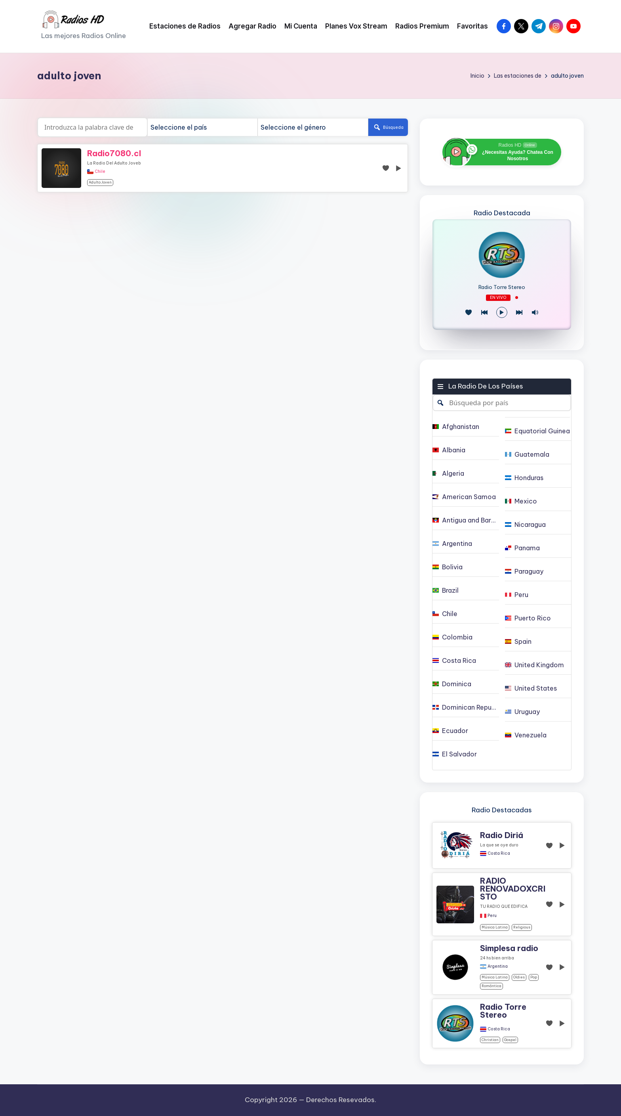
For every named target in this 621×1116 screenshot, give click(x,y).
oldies (519, 977)
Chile (100, 172)
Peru (492, 916)
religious (521, 927)
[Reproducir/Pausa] (501, 312)
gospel (510, 1040)
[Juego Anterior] (484, 312)
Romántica (491, 986)
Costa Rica (499, 854)
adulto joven (100, 182)
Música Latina (495, 927)
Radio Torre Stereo (501, 287)
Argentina (498, 967)
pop (533, 977)
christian (490, 1040)
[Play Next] (519, 312)
